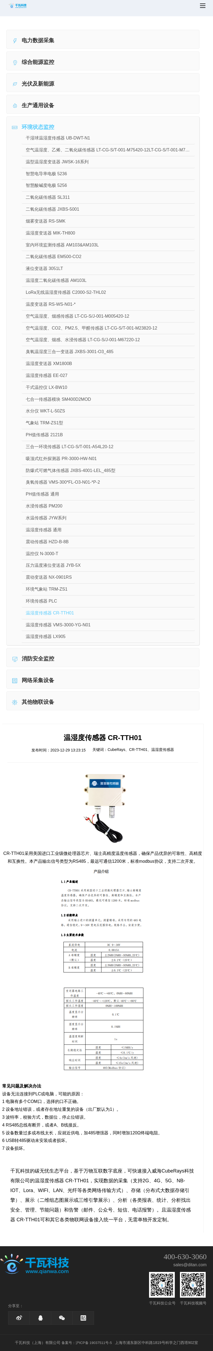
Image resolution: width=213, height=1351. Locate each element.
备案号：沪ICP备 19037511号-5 (87, 1343)
